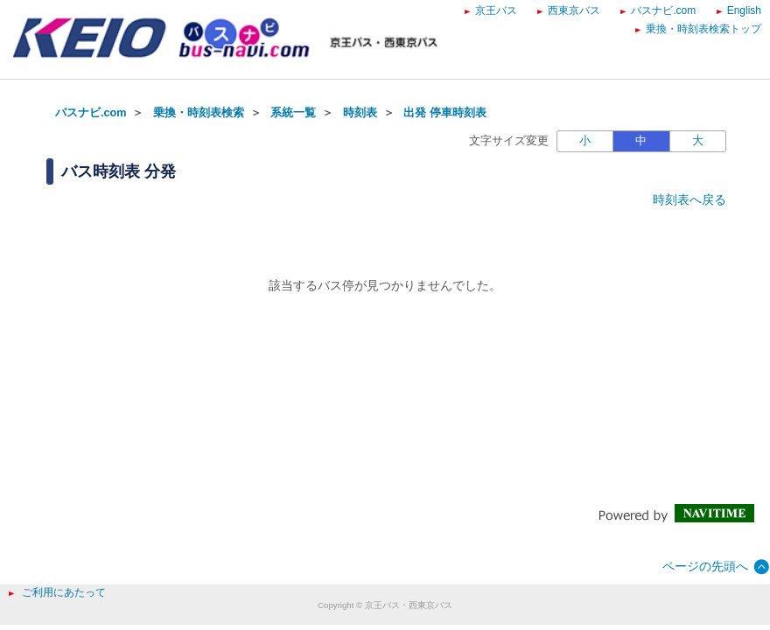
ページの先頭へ (705, 566)
